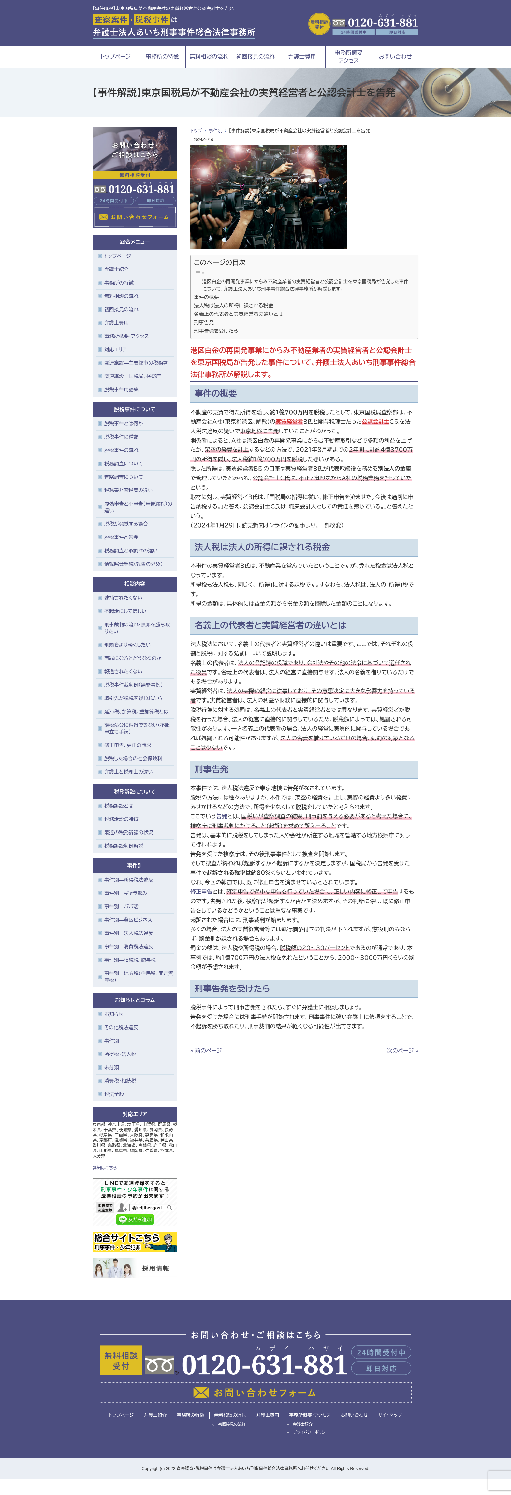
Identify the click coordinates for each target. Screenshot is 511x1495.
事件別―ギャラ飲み (125, 893)
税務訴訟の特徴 (121, 819)
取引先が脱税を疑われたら (133, 698)
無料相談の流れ (209, 57)
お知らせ (113, 1014)
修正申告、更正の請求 (127, 745)
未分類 (111, 1067)
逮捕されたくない (123, 598)
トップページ (116, 57)
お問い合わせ (395, 57)
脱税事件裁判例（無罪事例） (133, 685)
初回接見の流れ (255, 57)
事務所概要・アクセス (126, 336)
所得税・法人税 (120, 1054)
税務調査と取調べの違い (131, 550)
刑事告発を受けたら (216, 331)
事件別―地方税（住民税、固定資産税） (138, 977)
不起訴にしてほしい (125, 611)
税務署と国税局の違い (128, 490)
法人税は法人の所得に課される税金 (233, 305)
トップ (196, 130)
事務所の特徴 (162, 57)
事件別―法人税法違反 (128, 933)
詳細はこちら (105, 1167)
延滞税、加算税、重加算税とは (136, 711)
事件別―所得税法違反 (128, 880)
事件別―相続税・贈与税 (130, 960)
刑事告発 (204, 322)
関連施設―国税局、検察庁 (132, 376)
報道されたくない (123, 671)
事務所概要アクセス (349, 57)
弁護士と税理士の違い (128, 772)
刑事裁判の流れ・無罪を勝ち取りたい (137, 628)
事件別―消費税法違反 (128, 946)
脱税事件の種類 (121, 437)
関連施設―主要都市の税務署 (136, 363)
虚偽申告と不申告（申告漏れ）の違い (138, 507)
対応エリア (115, 349)
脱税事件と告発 (121, 537)
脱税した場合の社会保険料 (133, 758)
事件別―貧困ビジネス (128, 920)
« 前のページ (206, 1051)
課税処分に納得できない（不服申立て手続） (137, 728)
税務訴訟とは (118, 806)
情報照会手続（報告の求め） (133, 564)
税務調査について (123, 463)
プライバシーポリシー (311, 1432)
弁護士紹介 (116, 269)
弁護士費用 (302, 57)
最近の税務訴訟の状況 (128, 832)
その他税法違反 (121, 1027)
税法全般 (114, 1094)
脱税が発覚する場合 (126, 524)
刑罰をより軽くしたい (127, 645)
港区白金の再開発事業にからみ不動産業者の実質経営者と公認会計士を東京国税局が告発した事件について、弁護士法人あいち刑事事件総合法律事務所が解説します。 (305, 285)
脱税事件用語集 (121, 389)
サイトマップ (390, 1415)
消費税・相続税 (120, 1081)
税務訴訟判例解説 (123, 846)
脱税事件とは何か (123, 423)
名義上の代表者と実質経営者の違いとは (238, 314)
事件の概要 (206, 297)
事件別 (215, 130)
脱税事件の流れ (121, 450)
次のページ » (402, 1051)
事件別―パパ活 (121, 906)
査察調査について (123, 477)
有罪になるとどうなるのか (132, 658)
